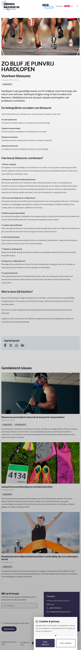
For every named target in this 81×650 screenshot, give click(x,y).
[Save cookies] (45, 643)
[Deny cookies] (66, 643)
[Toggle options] (55, 635)
